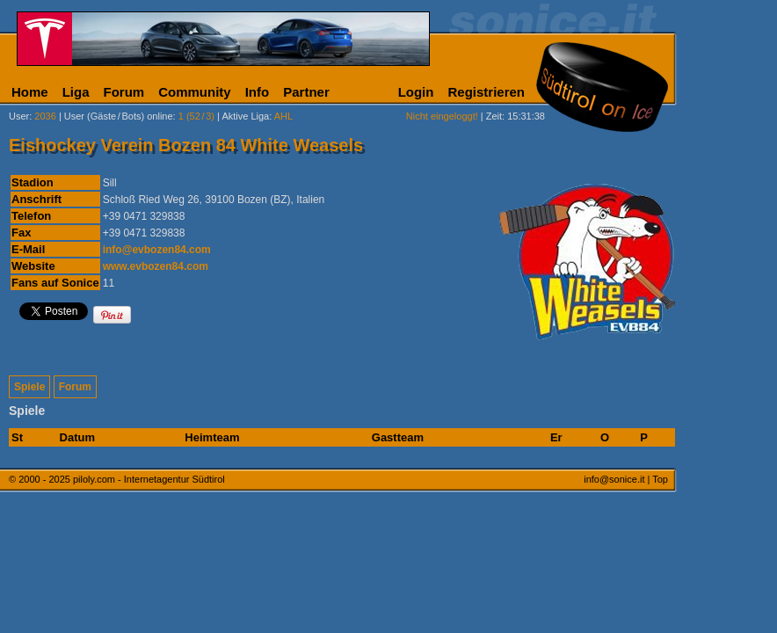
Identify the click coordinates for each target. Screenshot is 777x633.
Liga (76, 91)
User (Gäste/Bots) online (118, 116)
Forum (124, 91)
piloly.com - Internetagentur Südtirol (149, 479)
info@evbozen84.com (157, 250)
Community (194, 91)
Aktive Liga (245, 116)
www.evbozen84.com (155, 266)
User (19, 116)
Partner (306, 91)
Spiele (29, 387)
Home (29, 91)
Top (660, 479)
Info (257, 91)
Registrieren (486, 91)
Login (416, 91)
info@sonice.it (614, 479)
